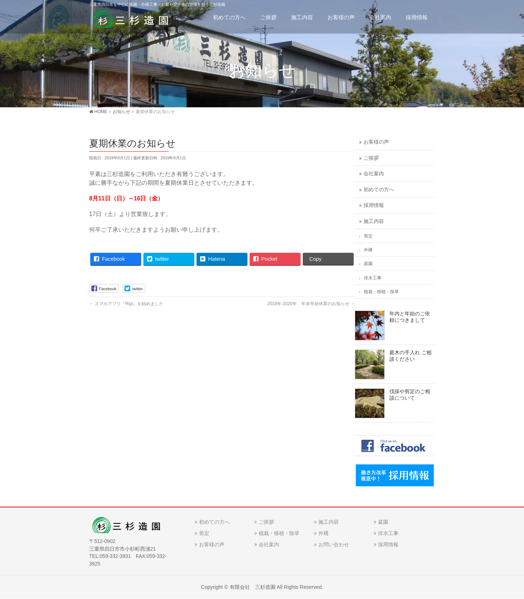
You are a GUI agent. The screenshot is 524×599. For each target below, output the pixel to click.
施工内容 (374, 221)
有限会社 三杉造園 (252, 587)
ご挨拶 (371, 158)
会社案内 (374, 173)
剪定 (368, 236)
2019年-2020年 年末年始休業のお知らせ (311, 303)
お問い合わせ (333, 544)
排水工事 (372, 277)
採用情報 (374, 205)
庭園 (368, 263)
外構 (368, 249)
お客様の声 (376, 142)
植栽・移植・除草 (381, 291)
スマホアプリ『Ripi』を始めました (126, 303)
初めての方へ (379, 189)
